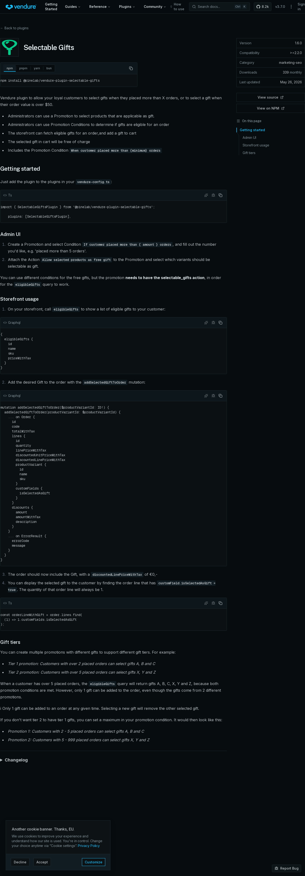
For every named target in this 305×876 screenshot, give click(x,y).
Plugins (127, 7)
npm (10, 69)
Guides (73, 7)
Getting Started (51, 6)
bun (49, 68)
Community (155, 7)
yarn (37, 68)
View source (271, 97)
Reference (99, 7)
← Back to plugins (14, 28)
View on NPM (271, 108)
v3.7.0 (280, 7)
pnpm (23, 68)
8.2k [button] (262, 7)
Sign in (301, 6)
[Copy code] (131, 68)
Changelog (16, 755)
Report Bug (287, 868)
